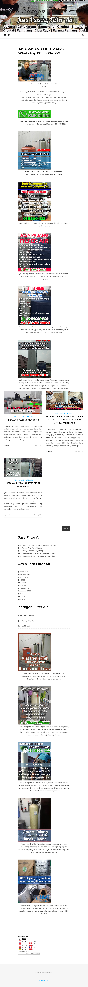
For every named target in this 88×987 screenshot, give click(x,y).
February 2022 (23, 599)
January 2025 (23, 572)
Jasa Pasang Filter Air (23, 417)
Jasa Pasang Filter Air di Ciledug (30, 548)
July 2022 (21, 593)
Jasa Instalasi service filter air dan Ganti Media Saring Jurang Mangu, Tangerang (64, 419)
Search (66, 528)
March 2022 (22, 596)
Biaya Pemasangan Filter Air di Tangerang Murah (36, 553)
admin (8, 446)
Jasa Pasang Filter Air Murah (44, 14)
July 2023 (21, 580)
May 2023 (22, 582)
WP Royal (49, 972)
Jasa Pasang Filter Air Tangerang (30, 551)
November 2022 (24, 588)
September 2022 (24, 591)
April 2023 (22, 585)
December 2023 (24, 574)
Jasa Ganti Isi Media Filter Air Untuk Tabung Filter (36, 556)
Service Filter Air (24, 626)
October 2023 (23, 577)
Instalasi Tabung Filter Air (23, 420)
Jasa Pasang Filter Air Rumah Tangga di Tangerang (37, 545)
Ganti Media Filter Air (26, 616)
